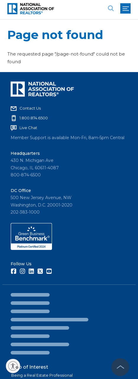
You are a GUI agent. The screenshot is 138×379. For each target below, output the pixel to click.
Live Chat (28, 127)
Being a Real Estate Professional (42, 375)
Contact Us (30, 108)
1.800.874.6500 (34, 118)
